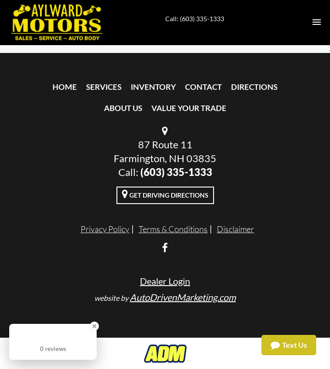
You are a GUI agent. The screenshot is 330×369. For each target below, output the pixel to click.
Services (104, 87)
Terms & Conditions (173, 229)
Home (64, 87)
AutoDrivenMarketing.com (183, 297)
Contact (203, 87)
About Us (123, 108)
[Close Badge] (94, 326)
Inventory (153, 87)
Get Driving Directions (165, 194)
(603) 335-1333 (176, 172)
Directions (254, 87)
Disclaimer (235, 229)
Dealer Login (165, 281)
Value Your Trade (188, 108)
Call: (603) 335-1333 (194, 19)
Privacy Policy (105, 229)
